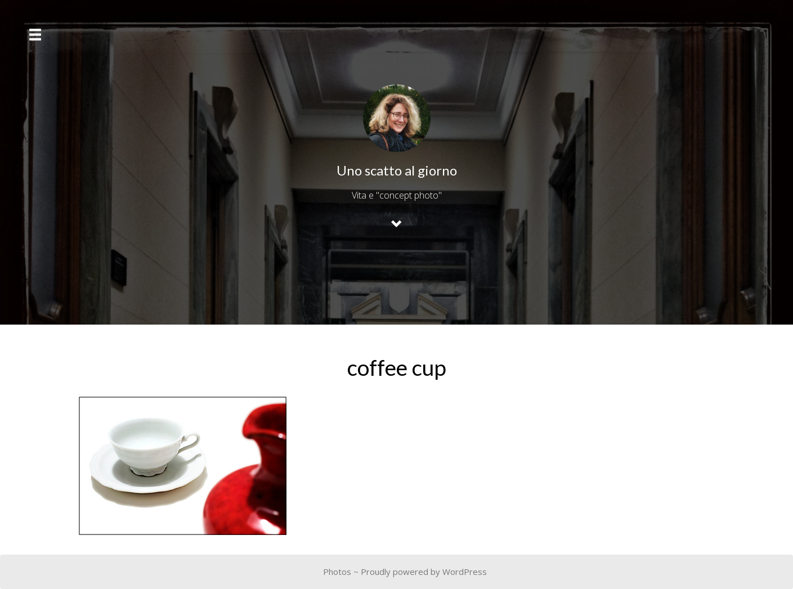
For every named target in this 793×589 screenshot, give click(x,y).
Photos (337, 571)
